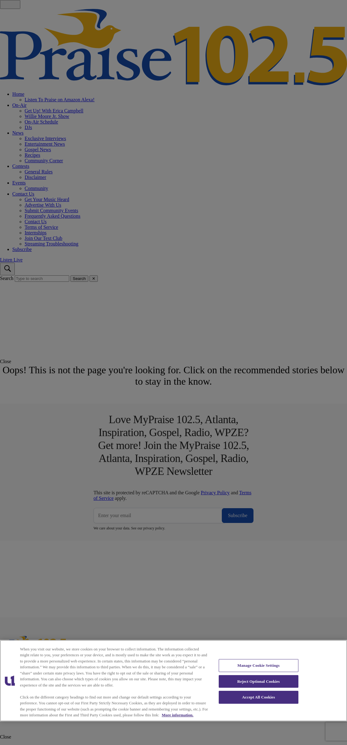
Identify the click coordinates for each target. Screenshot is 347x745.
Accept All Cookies (258, 697)
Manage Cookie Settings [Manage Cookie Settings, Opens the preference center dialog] (258, 665)
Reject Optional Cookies (258, 681)
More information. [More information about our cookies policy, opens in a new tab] (177, 715)
